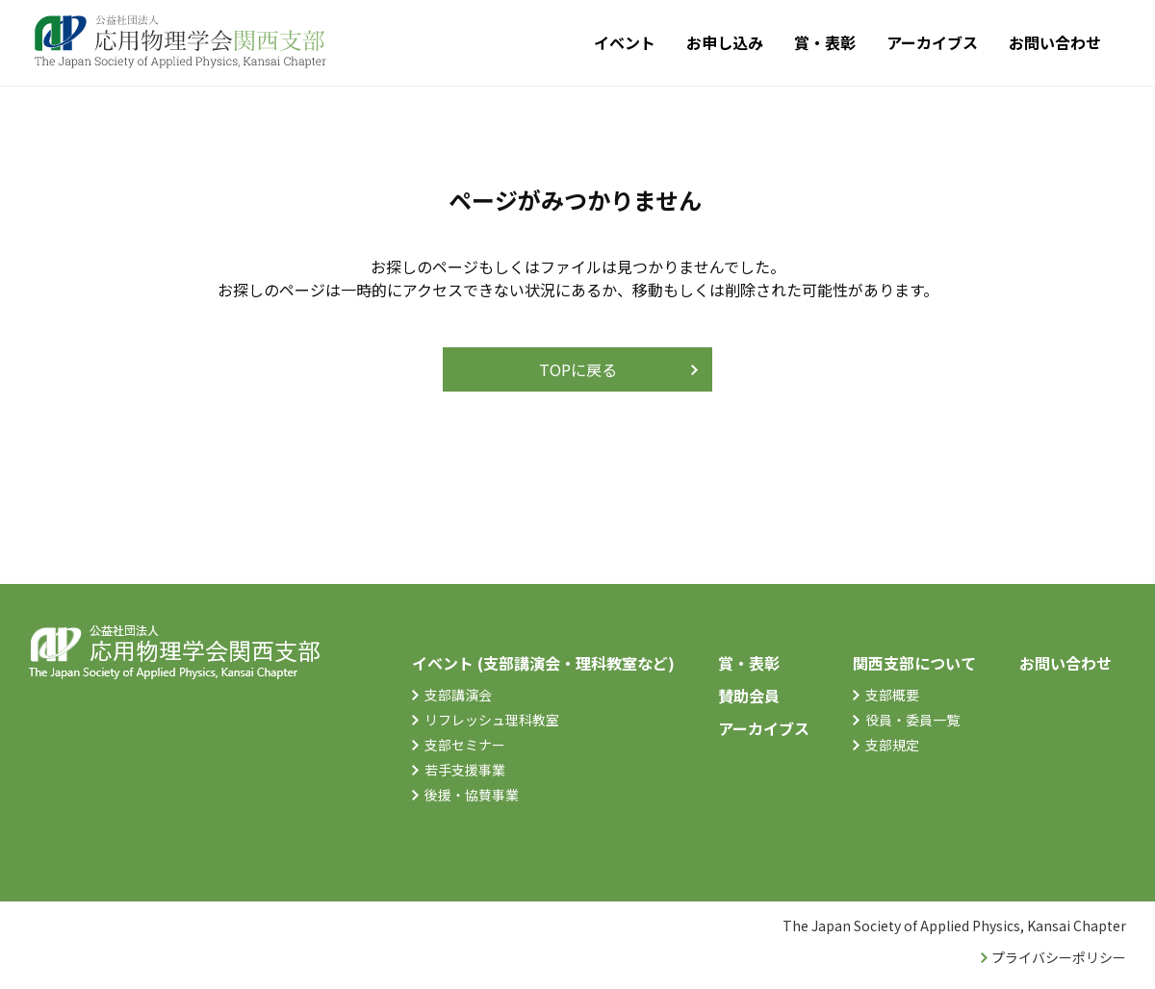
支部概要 (892, 694)
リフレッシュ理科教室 (491, 719)
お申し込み (724, 42)
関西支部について (914, 662)
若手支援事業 (464, 769)
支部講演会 (458, 694)
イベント (624, 42)
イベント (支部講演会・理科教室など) (543, 662)
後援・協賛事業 (471, 794)
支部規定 (892, 744)
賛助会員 (749, 695)
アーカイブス (932, 42)
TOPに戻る (578, 369)
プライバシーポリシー (1058, 957)
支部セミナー (464, 744)
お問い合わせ (1055, 42)
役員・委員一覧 (912, 719)
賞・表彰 (825, 42)
